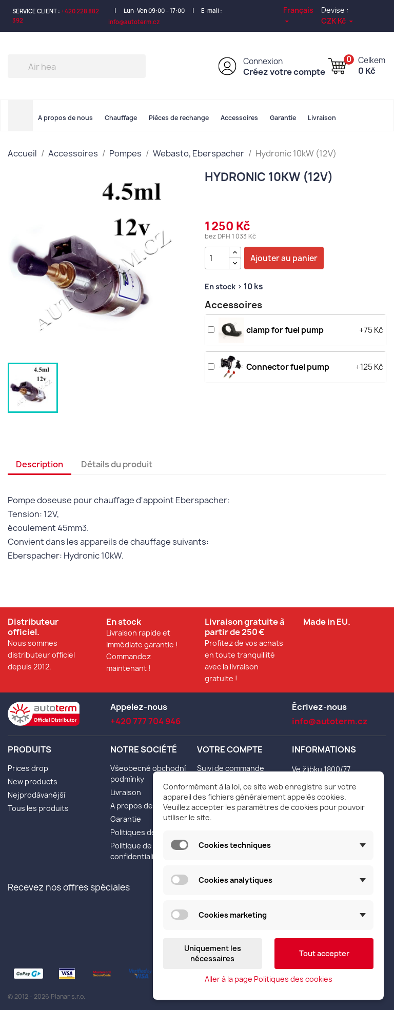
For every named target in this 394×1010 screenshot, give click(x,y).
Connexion (263, 61)
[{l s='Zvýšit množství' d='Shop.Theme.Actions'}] (235, 253)
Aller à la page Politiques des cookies (268, 979)
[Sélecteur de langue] (302, 15)
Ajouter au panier (284, 258)
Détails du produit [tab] (116, 464)
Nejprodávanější (36, 795)
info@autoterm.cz (134, 22)
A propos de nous (65, 117)
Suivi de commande (230, 768)
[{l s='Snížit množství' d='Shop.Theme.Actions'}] (235, 263)
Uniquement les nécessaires (212, 953)
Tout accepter (324, 953)
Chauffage (121, 117)
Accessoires (239, 117)
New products (32, 781)
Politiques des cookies (149, 832)
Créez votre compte (284, 71)
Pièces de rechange (179, 117)
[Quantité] (217, 258)
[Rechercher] (77, 66)
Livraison (322, 117)
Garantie (283, 117)
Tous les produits (38, 808)
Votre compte (230, 749)
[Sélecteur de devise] (337, 20)
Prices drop (28, 768)
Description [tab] (39, 464)
